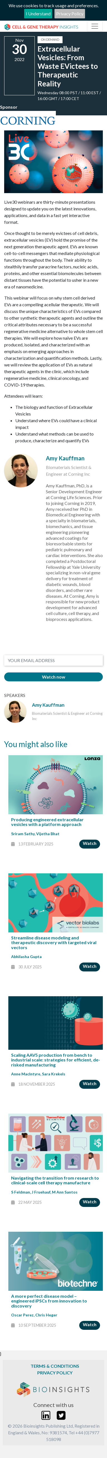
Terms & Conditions (55, 1366)
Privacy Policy (69, 13)
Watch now (53, 676)
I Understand (38, 13)
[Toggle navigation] (95, 26)
